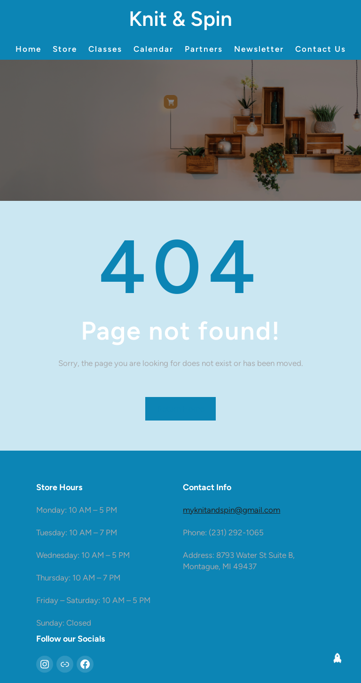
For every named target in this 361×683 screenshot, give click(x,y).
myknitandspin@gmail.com (231, 510)
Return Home (180, 408)
